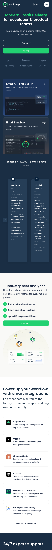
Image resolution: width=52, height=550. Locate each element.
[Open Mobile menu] (46, 4)
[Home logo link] (11, 4)
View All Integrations (26, 523)
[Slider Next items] (47, 220)
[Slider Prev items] (5, 220)
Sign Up (26, 51)
